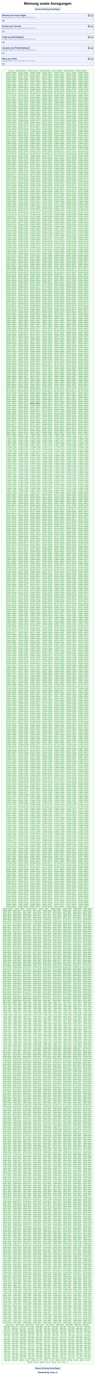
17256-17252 (47, 478)
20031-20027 (23, 314)
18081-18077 (83, 428)
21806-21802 (47, 208)
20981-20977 (11, 258)
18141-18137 (23, 426)
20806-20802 (11, 268)
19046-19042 (35, 372)
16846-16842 (23, 503)
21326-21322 (23, 237)
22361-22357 (59, 175)
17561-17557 (71, 460)
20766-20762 (23, 270)
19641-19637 (35, 337)
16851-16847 (11, 503)
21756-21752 (83, 210)
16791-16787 (71, 505)
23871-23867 (47, 85)
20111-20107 (83, 308)
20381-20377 (23, 293)
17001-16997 (71, 493)
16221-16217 (11, 541)
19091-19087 (11, 370)
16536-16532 (11, 522)
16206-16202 (47, 541)
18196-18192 (59, 422)
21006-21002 (35, 256)
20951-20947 (83, 258)
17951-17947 (59, 437)
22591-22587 (11, 162)
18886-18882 (83, 381)
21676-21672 (23, 216)
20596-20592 (11, 281)
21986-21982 (35, 198)
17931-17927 (23, 439)
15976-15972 (11, 555)
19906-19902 (71, 320)
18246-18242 (23, 420)
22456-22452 (83, 169)
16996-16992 (83, 493)
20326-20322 (71, 295)
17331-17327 (35, 474)
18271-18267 (47, 418)
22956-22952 (59, 139)
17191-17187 (35, 483)
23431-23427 (11, 112)
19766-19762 (71, 329)
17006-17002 (59, 493)
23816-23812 (11, 90)
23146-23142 (23, 129)
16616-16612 (71, 516)
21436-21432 (11, 231)
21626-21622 (59, 218)
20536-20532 (71, 283)
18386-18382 (23, 412)
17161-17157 (23, 485)
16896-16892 (71, 499)
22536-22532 (59, 164)
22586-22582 (23, 162)
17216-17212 (59, 480)
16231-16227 (71, 539)
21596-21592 (47, 221)
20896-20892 (47, 262)
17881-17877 (59, 441)
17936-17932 (11, 439)
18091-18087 (59, 428)
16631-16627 (35, 516)
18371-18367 (59, 412)
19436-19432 (23, 349)
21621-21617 (71, 218)
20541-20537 (59, 283)
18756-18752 (59, 389)
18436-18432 (71, 408)
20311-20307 (23, 297)
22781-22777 (59, 150)
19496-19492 (47, 345)
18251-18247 (11, 420)
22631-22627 (83, 158)
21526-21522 (47, 225)
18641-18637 (83, 395)
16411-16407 (59, 528)
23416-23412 (47, 112)
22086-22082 (47, 191)
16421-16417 (35, 528)
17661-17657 (83, 453)
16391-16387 (23, 530)
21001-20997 (47, 256)
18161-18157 (59, 424)
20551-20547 (35, 283)
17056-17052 (23, 491)
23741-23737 (23, 94)
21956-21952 (23, 200)
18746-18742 (83, 389)
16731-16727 (47, 510)
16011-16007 (11, 553)
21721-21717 (83, 212)
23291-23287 (11, 121)
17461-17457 (59, 466)
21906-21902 (59, 202)
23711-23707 (11, 96)
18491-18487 (23, 406)
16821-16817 (83, 503)
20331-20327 (59, 295)
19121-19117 (23, 368)
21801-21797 (59, 208)
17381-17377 (83, 470)
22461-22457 (71, 169)
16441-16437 (71, 526)
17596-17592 (71, 458)
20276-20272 (23, 300)
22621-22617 (23, 160)
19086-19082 (23, 370)
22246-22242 (83, 181)
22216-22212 (71, 183)
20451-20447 (23, 289)
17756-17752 (23, 449)
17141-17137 (71, 485)
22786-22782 (47, 150)
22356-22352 (71, 175)
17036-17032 (71, 491)
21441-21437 (83, 229)
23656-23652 (59, 98)
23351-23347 (35, 117)
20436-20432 (59, 289)
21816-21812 (23, 208)
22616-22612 (35, 160)
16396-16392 (11, 530)
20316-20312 (11, 297)
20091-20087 (47, 310)
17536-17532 (47, 462)
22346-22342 (11, 177)
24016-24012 (35, 77)
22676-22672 (59, 156)
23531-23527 (23, 106)
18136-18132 (35, 426)
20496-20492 (83, 285)
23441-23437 (71, 110)
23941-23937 (47, 81)
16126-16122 (71, 545)
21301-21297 (83, 237)
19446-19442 (83, 347)
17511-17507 (23, 464)
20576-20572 (59, 281)
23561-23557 (35, 104)
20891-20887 (59, 262)
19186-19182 (35, 364)
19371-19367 (11, 354)
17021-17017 (23, 493)
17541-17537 (35, 462)
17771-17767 (71, 447)
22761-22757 (23, 152)
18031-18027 (35, 433)
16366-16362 (83, 530)
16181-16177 (23, 543)
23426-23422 (23, 112)
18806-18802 (23, 387)
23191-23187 (83, 125)
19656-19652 (83, 335)
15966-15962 (35, 555)
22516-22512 (23, 166)
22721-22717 (35, 154)
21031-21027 (59, 254)
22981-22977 (83, 137)
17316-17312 (71, 474)
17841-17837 (71, 443)
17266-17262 (23, 478)
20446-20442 (35, 289)
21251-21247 (35, 241)
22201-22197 (23, 185)
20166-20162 (35, 306)
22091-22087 (35, 191)
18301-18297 (59, 416)
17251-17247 (59, 478)
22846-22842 (71, 146)
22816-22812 (59, 148)
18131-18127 (47, 426)
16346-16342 (47, 532)
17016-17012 (35, 493)
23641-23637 (11, 100)
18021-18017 (59, 433)
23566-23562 (23, 104)
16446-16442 (59, 526)
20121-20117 (59, 308)
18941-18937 (35, 379)
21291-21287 (23, 239)
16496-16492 (23, 524)
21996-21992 (11, 198)
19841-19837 (59, 325)
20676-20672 (71, 275)
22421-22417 (83, 171)
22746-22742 (59, 152)
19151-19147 (35, 366)
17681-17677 (35, 453)
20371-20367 (47, 293)
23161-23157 (71, 127)
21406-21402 (83, 231)
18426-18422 (11, 410)
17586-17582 (11, 460)
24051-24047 (35, 75)
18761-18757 (47, 389)
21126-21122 (83, 248)
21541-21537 (11, 225)
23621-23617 (59, 100)
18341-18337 (47, 414)
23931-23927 (71, 81)
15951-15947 (71, 555)
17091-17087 (23, 489)
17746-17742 (47, 449)
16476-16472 (71, 524)
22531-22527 (71, 164)
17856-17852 (35, 443)
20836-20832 (23, 266)
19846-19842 (47, 325)
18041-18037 (11, 433)
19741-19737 (47, 331)
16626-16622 (47, 516)
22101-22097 (11, 191)
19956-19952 (35, 318)
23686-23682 (71, 96)
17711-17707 (47, 451)
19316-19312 (59, 356)
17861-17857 (23, 443)
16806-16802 (35, 505)
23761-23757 (59, 92)
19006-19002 (47, 374)
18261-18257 (71, 418)
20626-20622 (23, 279)
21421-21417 (47, 231)
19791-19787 (11, 329)
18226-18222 (71, 420)
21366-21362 (11, 235)
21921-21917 (23, 202)
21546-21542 (83, 223)
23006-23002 (23, 137)
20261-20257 (59, 300)
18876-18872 (23, 383)
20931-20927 (47, 260)
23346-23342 (47, 117)
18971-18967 (47, 376)
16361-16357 (11, 532)
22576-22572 (47, 162)
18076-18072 (11, 431)
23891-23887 (83, 83)
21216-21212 (35, 243)
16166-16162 (59, 543)
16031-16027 (47, 551)
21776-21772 (35, 210)
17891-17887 (35, 441)
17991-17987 (47, 435)
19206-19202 (71, 362)
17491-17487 (71, 464)
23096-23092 (59, 131)
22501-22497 (59, 166)
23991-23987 (11, 79)
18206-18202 (35, 422)
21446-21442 (71, 229)
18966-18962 (59, 376)
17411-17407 (11, 470)
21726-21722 (71, 212)
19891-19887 (23, 322)
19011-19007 (35, 374)
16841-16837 (35, 503)
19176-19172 (59, 364)
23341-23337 (59, 117)
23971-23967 (59, 79)
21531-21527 (35, 225)
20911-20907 (11, 262)
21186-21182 (23, 245)
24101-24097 (81, 71)
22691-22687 (23, 156)
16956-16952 (11, 497)
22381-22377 (11, 175)
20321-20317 (83, 295)
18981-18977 (23, 376)
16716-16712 (83, 510)
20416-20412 (23, 291)
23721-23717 (71, 94)
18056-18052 (59, 431)
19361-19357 (35, 354)
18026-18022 (47, 433)
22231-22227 (35, 183)
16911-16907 (35, 499)
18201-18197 (47, 422)
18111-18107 (11, 428)
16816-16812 (11, 505)
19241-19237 (71, 360)
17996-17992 (35, 435)
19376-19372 (83, 352)
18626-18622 (35, 397)
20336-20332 (47, 295)
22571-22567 (59, 162)
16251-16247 (23, 539)
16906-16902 (47, 499)
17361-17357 (47, 472)
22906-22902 (11, 144)
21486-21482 (59, 227)
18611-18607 (71, 397)
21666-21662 (47, 216)
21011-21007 (23, 256)
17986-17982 (59, 435)
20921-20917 (71, 260)
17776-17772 (59, 447)
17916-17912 (59, 439)
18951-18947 (11, 379)
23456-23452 (35, 110)
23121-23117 (83, 129)
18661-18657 (35, 395)
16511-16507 (71, 522)
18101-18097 (35, 428)
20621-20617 (35, 279)
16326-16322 (11, 535)
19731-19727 (71, 331)
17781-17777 (47, 447)
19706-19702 (47, 333)
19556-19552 (71, 341)
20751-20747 (59, 270)
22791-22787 (35, 150)
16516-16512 (59, 522)
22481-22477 (23, 169)
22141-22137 (83, 187)
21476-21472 (83, 227)
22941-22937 (11, 142)
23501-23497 (11, 108)
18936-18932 (47, 379)
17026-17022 (11, 493)
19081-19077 (35, 370)
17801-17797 (83, 445)
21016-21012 (11, 256)
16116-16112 (11, 547)
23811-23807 (23, 90)
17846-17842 (59, 443)
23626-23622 (47, 100)
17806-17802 (71, 445)
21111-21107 (35, 250)
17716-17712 (35, 451)
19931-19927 (11, 320)
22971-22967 (23, 139)
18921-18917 (83, 379)
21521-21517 (59, 225)
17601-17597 (59, 458)
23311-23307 (47, 119)
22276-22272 (11, 181)
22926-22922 (47, 142)
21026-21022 (71, 254)
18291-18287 (83, 416)
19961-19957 (23, 318)
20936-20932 (35, 260)
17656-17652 (11, 456)
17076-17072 (59, 489)
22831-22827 (23, 148)
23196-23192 (71, 125)
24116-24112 (45, 71)
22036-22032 (83, 194)
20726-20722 (35, 273)
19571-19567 (35, 341)
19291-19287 (35, 358)
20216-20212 (83, 302)
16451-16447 (47, 526)
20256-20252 (71, 300)
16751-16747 (83, 508)
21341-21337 (71, 235)
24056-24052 (23, 75)
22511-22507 (35, 166)
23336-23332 (71, 117)
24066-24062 (83, 73)
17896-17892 (23, 441)
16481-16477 (59, 524)
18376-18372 (47, 412)
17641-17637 (47, 456)
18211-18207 (23, 422)
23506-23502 (83, 106)
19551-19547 (83, 341)
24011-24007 (47, 77)
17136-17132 (83, 485)
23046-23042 (11, 135)
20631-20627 (11, 279)
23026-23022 (59, 135)
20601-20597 (83, 279)
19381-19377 (71, 352)
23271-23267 (59, 121)
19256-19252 (35, 360)
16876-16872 (35, 501)
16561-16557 (35, 520)
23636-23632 (23, 100)
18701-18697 (23, 393)
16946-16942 (35, 497)
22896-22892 (35, 144)
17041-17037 (59, 491)
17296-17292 (35, 476)
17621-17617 (11, 458)
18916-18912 (11, 381)
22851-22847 (59, 146)
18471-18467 (71, 406)
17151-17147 (47, 485)
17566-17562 (59, 460)
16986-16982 (23, 495)
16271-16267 (59, 537)
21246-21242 (47, 241)
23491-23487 (35, 108)
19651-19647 (11, 337)
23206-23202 (47, 125)
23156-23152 (83, 127)
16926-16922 (83, 497)
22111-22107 (71, 189)
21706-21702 (35, 214)
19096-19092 (83, 368)
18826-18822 (59, 385)
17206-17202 (83, 480)
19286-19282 (47, 358)
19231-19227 (11, 362)
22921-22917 (59, 142)
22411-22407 (23, 173)
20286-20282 (83, 297)
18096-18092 (47, 428)
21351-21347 (47, 235)
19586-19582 (83, 339)
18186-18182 (83, 422)
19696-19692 (71, 333)
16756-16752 (71, 508)
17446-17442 (11, 468)
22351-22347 (83, 175)
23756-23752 (71, 92)
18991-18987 (83, 374)
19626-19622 (71, 337)
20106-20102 (11, 310)
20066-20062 (23, 312)
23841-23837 (35, 87)
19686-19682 (11, 335)
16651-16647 (71, 514)
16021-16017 (71, 551)
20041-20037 (83, 312)
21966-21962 (83, 198)
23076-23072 (23, 133)
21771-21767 (47, 210)
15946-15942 (83, 555)
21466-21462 (23, 229)
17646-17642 (35, 456)
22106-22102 (83, 189)
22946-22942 (83, 139)
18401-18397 (71, 410)
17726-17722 (11, 451)
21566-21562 (35, 223)
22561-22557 (83, 162)
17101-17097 (83, 487)
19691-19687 (83, 333)
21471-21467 (11, 229)
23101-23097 (47, 131)
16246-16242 (35, 539)
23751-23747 (83, 92)
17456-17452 (71, 466)
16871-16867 (47, 501)
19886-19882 (35, 322)
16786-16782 (83, 505)
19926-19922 (23, 320)
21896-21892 (83, 202)
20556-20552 (23, 283)
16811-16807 (23, 505)
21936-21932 (71, 200)
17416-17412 (83, 468)
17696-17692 (83, 451)
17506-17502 (35, 464)
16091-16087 (71, 547)
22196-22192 (35, 185)
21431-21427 (23, 231)
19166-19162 (83, 364)
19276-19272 (71, 358)
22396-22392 (59, 173)
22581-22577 (35, 162)
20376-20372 (35, 293)
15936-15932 (23, 557)
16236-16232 (59, 539)
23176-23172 (35, 127)
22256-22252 (59, 181)
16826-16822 (71, 503)
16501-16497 (11, 524)
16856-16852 (83, 501)
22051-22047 (47, 194)
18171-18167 (35, 424)
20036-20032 (11, 314)
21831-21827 (71, 206)
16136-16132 (47, 545)
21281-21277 (47, 239)
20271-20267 (35, 300)
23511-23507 (71, 106)
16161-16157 (71, 543)
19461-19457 (47, 347)
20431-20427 (71, 289)
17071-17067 (71, 489)
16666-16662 (35, 514)
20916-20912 (83, 260)
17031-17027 (83, 491)
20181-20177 (83, 304)
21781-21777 (23, 210)
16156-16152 (83, 543)
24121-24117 (33, 71)
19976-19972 (71, 316)
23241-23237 (47, 123)
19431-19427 (35, 349)
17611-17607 (35, 458)
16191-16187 (83, 541)
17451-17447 (83, 466)
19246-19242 (59, 360)
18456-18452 (23, 408)
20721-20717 (47, 273)
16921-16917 (11, 499)
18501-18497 (83, 404)
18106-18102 (23, 428)
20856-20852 (59, 264)
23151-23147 (11, 129)
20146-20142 (83, 306)
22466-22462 (59, 169)
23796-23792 (59, 90)
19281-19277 (59, 358)
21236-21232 (71, 241)
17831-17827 (11, 445)
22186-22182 (59, 185)
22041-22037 (71, 194)
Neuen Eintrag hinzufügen (47, 9)
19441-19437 (11, 349)
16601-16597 (23, 518)
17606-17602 (47, 458)
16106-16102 (35, 547)
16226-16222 (83, 539)
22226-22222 (47, 183)
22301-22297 (35, 179)
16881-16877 (23, 501)
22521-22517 (11, 166)
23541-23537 (83, 104)
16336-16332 (71, 532)
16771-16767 (35, 508)
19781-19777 (35, 329)
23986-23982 (23, 79)
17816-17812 (47, 445)
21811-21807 (35, 208)
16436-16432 (83, 526)
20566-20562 (83, 281)
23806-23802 (35, 90)
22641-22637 (59, 158)
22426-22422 (71, 171)
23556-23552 (47, 104)
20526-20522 (11, 285)
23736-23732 (35, 94)
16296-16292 (83, 535)
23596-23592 (35, 102)
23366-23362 (83, 114)
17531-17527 (59, 462)
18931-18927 (59, 379)
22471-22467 (47, 169)
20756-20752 (47, 270)
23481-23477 (59, 108)
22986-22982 (71, 137)
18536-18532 (83, 401)
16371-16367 (71, 530)
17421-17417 (71, 468)
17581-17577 (23, 460)
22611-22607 (47, 160)
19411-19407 (83, 349)
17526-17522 (71, 462)
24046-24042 (47, 75)
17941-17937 (83, 437)
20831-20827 (35, 266)
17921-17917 (47, 439)
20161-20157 (47, 306)
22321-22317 (71, 177)
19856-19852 (23, 325)
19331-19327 (23, 356)
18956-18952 (83, 376)
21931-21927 (83, 200)
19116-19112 (35, 368)
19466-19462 (35, 347)
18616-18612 (59, 397)
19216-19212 (47, 362)
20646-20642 (59, 277)
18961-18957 (71, 376)
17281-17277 (71, 476)
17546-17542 (23, 462)
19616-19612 (11, 339)
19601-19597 (47, 339)
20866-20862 (35, 264)
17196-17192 (23, 483)
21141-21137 (47, 248)
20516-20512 (35, 285)
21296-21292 (11, 239)
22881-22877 (71, 144)
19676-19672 (35, 335)
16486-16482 (47, 524)
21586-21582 (71, 221)
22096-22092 (23, 191)
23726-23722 (59, 94)
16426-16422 (23, 528)
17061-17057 (11, 491)
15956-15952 (59, 555)
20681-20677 (59, 275)
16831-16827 (59, 503)
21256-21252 (23, 241)
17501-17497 (47, 464)
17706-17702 (59, 451)
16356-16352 (23, 532)
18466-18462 (83, 406)
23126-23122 (71, 129)
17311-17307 (83, 474)
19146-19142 (47, 366)
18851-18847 (83, 383)
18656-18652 (47, 395)
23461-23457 (23, 110)
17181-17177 (59, 483)
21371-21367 (83, 233)
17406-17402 (23, 470)
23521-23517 (47, 106)
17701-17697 (71, 451)
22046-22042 (59, 194)
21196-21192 (83, 243)
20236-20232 (35, 302)
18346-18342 (35, 414)
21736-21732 (47, 212)
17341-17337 (11, 474)
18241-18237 (35, 420)
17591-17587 (83, 458)
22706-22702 (71, 154)
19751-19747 (23, 331)
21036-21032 (47, 254)
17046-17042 (47, 491)
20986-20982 (83, 256)
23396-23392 (11, 114)
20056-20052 (47, 312)
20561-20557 (11, 283)
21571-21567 (23, 223)
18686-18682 (59, 393)
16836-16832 (47, 503)
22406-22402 (35, 173)
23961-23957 (83, 79)
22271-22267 (23, 181)
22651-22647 (35, 158)
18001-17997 (23, 435)
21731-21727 (59, 212)
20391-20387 (83, 291)
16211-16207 (35, 541)
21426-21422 (35, 231)
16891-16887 (83, 499)
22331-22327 (47, 177)
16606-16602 (11, 518)
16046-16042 (11, 551)
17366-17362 (35, 472)
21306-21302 (71, 237)
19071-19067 (59, 370)
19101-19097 (71, 368)
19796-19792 (83, 327)
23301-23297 (71, 119)
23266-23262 (71, 121)
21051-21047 (11, 254)
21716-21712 (11, 214)
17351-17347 (71, 472)
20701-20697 (11, 275)
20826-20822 (47, 266)
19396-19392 (35, 352)
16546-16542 (71, 520)
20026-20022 (35, 314)
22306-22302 (23, 179)
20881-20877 (83, 262)
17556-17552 (83, 460)
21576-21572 (11, 223)
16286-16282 (23, 537)
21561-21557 (47, 223)
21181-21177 (35, 245)
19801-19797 (71, 327)
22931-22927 (35, 142)
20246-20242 (11, 302)
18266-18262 (59, 418)
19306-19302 (83, 356)
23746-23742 (11, 94)
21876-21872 (47, 204)
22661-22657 (11, 158)
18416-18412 (35, 410)
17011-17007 (47, 493)
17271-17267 (11, 478)
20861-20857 (47, 264)
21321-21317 (35, 237)
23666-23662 (35, 98)
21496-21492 (35, 227)
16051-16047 (83, 549)
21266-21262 (83, 239)
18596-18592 (23, 399)
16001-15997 (35, 553)
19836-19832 (71, 325)
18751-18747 (71, 389)
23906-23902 (47, 83)
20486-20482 (23, 287)
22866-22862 (23, 146)
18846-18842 (11, 385)
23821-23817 (83, 87)
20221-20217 (71, 302)
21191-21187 (11, 245)
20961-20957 (59, 258)
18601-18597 (11, 399)
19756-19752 (11, 331)
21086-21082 (11, 252)
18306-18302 (47, 416)
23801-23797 (47, 90)
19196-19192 (11, 364)
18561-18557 (23, 401)
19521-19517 (71, 343)
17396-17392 (47, 470)
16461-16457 (23, 526)
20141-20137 (11, 308)
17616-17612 (23, 458)
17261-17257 (35, 478)
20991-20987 (71, 256)
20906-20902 (23, 262)
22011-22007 (59, 196)
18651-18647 (59, 395)
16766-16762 (47, 508)
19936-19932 (83, 318)
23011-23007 (11, 137)
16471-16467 (83, 524)
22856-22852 (47, 146)
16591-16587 (47, 518)
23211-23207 (35, 125)
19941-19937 (71, 318)
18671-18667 (11, 395)
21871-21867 (59, 204)
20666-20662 (11, 277)
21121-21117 (11, 250)
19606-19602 (35, 339)
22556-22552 (11, 164)
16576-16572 (83, 518)
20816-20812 (71, 266)
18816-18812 (83, 385)
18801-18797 (35, 387)
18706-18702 (11, 393)
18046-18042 (83, 431)
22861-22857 (35, 146)
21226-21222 (11, 243)
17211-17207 (71, 480)
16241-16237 (47, 539)
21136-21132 (59, 248)
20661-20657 (23, 277)
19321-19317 (47, 356)
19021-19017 (11, 374)
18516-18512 (47, 404)
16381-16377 (47, 530)
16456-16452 (35, 526)
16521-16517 (47, 522)
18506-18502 (71, 404)
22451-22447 (11, 171)
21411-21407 (71, 231)
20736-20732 (11, 273)
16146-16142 (23, 545)
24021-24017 (23, 77)
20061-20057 (35, 312)
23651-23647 (71, 98)
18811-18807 (11, 387)
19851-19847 (35, 325)
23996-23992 (83, 77)
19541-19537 (23, 343)
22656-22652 (23, 158)
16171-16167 (47, 543)
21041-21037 (35, 254)
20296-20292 (59, 297)
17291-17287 (47, 476)
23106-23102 (35, 131)
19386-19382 (59, 352)
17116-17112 (47, 487)
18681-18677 (71, 393)
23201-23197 (59, 125)
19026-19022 (83, 372)
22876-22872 (83, 144)
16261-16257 (83, 537)
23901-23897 (59, 83)
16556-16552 (47, 520)
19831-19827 (83, 325)
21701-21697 (47, 214)
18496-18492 (11, 406)
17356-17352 (59, 472)
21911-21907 (47, 202)
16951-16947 (23, 497)
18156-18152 (71, 424)
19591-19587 (71, 339)
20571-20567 (71, 281)
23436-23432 (83, 110)
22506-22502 (47, 166)
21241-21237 (59, 241)
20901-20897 (35, 262)
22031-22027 (11, 196)
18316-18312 (23, 416)
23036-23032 (35, 135)
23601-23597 (23, 102)
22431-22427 (59, 171)
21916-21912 (35, 202)
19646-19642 (23, 337)
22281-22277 (83, 179)
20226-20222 (59, 302)
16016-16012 (83, 551)
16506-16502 (83, 522)
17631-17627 (71, 456)
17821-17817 (35, 445)
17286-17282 (59, 476)
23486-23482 (47, 108)
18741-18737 (11, 391)
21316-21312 (47, 237)
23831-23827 (59, 87)
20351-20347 (11, 295)
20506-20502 (59, 285)
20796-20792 (35, 268)
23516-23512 (59, 106)
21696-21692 (59, 214)
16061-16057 (59, 549)
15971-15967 (23, 555)
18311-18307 (35, 416)
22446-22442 (23, 171)
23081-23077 (11, 133)
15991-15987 (59, 553)
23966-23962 (71, 79)
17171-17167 (83, 483)
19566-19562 (47, 341)
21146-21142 (35, 248)
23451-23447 (47, 110)
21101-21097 (59, 250)
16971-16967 (59, 495)
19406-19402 (11, 352)
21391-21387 (35, 233)
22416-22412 (11, 173)
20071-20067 (11, 312)
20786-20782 (59, 268)
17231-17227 (23, 480)
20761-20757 (35, 270)
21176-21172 (47, 245)
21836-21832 (59, 206)
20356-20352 (83, 293)
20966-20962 (47, 258)
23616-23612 (71, 100)
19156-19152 (23, 366)
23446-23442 (59, 110)
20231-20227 (47, 302)
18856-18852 (71, 383)
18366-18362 (71, 412)
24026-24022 (11, 77)
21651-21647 (83, 216)
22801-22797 (11, 150)
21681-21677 (11, 216)
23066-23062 (47, 133)
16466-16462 (11, 526)
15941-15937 (11, 557)
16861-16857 (71, 501)
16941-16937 (47, 497)
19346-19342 (71, 354)
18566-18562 (11, 401)
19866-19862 (83, 322)
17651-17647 (23, 456)
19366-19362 (23, 354)
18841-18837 (23, 385)
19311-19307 (71, 356)
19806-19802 (59, 327)
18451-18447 (35, 408)
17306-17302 (11, 476)
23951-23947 (23, 81)
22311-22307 (11, 179)
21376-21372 (71, 233)
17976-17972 (83, 435)
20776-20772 (83, 268)
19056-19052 (11, 372)
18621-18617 (47, 397)
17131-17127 (11, 487)
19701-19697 (59, 333)
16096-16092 (59, 547)
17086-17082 (35, 489)
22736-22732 (83, 152)
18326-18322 (83, 414)
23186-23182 (11, 127)
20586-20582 (35, 281)
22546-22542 (35, 164)
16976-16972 (47, 495)
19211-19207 (59, 362)
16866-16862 (59, 501)
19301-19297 (11, 358)
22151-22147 (59, 187)
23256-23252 (11, 123)
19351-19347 (59, 354)
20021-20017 (47, 314)
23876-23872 (35, 85)
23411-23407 (59, 112)
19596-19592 (59, 339)
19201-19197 (83, 362)
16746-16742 (11, 510)
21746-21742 (23, 212)
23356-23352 (23, 117)
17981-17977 (71, 435)
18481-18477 (47, 406)
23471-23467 (83, 108)
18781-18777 (83, 387)
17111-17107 (59, 487)
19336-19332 (11, 356)
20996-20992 (59, 256)
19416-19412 (71, 349)
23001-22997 (35, 137)
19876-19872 (59, 322)
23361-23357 (11, 117)
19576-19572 (23, 341)
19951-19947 (47, 318)
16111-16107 (23, 547)
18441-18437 (59, 408)
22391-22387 (71, 173)
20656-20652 (35, 277)
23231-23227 (71, 123)
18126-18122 (59, 426)
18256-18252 (83, 418)
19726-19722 (83, 331)
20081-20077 (71, 310)
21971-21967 (71, 198)
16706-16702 (23, 512)
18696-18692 (35, 393)
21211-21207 (47, 243)
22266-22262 (35, 181)
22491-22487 (83, 166)
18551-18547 (47, 401)
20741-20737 (83, 270)
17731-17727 (83, 449)
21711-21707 (23, 214)
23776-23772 (23, 92)
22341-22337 (23, 177)
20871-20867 (23, 264)
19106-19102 (59, 368)
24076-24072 (59, 73)
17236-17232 (11, 480)
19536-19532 (35, 343)
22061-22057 (23, 194)
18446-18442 (47, 408)
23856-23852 (83, 85)
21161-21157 (83, 245)
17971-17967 (11, 437)
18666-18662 (23, 395)
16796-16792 (59, 505)
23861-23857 (71, 85)
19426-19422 (47, 349)
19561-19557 (59, 341)
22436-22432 (47, 171)
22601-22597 (71, 160)
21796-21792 (71, 208)
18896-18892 (59, 381)
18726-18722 (47, 391)
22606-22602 (59, 160)
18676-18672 (83, 393)
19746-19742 (35, 331)
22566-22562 (71, 162)
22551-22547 (23, 164)
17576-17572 (35, 460)
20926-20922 (59, 260)
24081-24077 (47, 73)
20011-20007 (71, 314)
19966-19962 (11, 318)
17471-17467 (35, 466)
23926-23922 (83, 81)
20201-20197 (35, 304)
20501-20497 (71, 285)
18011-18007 (83, 433)
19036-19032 (59, 372)
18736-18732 (23, 391)
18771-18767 (23, 389)
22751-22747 (47, 152)
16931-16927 (71, 497)
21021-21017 (83, 254)
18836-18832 (35, 385)
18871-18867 (35, 383)
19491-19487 (59, 345)
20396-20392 (71, 291)
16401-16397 (83, 528)
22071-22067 (83, 191)
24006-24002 (59, 77)
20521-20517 (23, 285)
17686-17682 (23, 453)
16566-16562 (23, 520)
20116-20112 (71, 308)
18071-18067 (23, 431)
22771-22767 (83, 150)
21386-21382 (47, 233)
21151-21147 (23, 248)
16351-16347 (35, 532)
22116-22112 (59, 189)
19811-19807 (47, 327)
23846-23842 (23, 87)
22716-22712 (47, 154)
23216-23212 (23, 125)
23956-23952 (11, 81)
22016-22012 (47, 196)
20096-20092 (35, 310)
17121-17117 (35, 487)
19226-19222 (23, 362)
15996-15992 (47, 553)
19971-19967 (83, 316)
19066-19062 (71, 370)
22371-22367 (35, 175)
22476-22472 (35, 169)
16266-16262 (71, 537)
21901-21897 (71, 202)
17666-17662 (71, 453)
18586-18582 (47, 399)
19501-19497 (35, 345)
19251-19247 (47, 360)
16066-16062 (47, 549)
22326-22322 (59, 177)
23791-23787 (71, 90)
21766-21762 (59, 210)
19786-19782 (23, 329)
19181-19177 (47, 364)
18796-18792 (47, 387)
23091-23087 (71, 131)
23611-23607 (83, 100)
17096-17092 (11, 489)
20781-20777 (71, 268)
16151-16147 (11, 545)
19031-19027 (71, 372)
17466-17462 (47, 466)
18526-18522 (23, 404)
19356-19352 (47, 354)
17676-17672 (47, 453)
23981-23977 (35, 79)
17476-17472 (23, 466)
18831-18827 (47, 385)
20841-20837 (11, 266)
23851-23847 (11, 87)
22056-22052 (35, 194)
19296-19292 (23, 358)
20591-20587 (23, 281)
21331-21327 (11, 237)
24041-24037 (59, 75)
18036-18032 (23, 433)
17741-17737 (59, 449)
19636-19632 (47, 337)
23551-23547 (59, 104)
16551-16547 (59, 520)
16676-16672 (11, 514)
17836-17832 (83, 443)
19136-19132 (71, 366)
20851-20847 (71, 264)
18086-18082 (71, 428)
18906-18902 (35, 381)
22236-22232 (23, 183)
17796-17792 (11, 447)
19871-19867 (71, 322)
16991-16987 (11, 495)
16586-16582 (59, 518)
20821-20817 (59, 266)
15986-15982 (71, 553)
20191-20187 (59, 304)
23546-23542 (71, 104)
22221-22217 (59, 183)
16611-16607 (83, 516)
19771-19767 (59, 329)
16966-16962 (71, 495)
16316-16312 (35, 535)
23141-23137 (35, 129)
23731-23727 (47, 94)
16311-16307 (47, 535)
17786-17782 (35, 447)
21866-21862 (71, 204)
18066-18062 (35, 431)
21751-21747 (11, 212)
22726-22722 (23, 154)
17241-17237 (83, 478)
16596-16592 (35, 518)
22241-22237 (11, 183)
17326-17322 (47, 474)
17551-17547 (11, 462)
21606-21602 (23, 221)
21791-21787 (83, 208)
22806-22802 (83, 148)
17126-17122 (23, 487)
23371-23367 (71, 114)
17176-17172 (71, 483)
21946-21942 (47, 200)
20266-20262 (47, 300)
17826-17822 (23, 445)
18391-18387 (11, 412)
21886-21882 (23, 204)
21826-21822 (83, 206)
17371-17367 (23, 472)
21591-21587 (59, 221)
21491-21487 (47, 227)
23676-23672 (11, 98)
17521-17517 (83, 462)
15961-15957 (47, 555)
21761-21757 (71, 210)
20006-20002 (83, 314)
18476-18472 (59, 406)
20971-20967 (35, 258)
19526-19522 (59, 343)
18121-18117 (71, 426)
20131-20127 (35, 308)
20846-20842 (83, 264)
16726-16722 (59, 510)
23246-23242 (35, 123)
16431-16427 (11, 528)
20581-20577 (47, 281)
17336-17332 (23, 474)
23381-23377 (47, 114)
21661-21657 (59, 216)
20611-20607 (59, 279)
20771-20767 (11, 270)
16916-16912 (23, 499)
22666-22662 (83, 156)
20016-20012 (59, 314)
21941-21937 (59, 200)
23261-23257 (83, 121)
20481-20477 (35, 287)
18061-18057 (47, 431)
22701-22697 (83, 154)
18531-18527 (11, 404)
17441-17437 (23, 468)
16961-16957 (83, 495)
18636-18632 (11, 397)
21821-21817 (11, 208)
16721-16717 (71, 510)
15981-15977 (83, 553)
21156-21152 (11, 248)
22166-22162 (23, 187)
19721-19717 (11, 333)
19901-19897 (83, 320)
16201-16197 (59, 541)
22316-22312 (83, 177)
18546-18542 (59, 401)
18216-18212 (11, 422)
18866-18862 (47, 383)
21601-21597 (35, 221)
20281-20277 (11, 300)
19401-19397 (23, 352)
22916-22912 (71, 142)
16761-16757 (59, 508)
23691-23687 (59, 96)
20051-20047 (59, 312)
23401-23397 (83, 112)
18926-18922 (71, 379)
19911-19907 (59, 320)
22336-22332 (35, 177)
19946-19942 (59, 318)
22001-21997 (83, 196)
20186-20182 (71, 304)
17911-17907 (71, 439)
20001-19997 (11, 316)
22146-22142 (71, 187)
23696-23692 (47, 96)
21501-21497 (23, 227)
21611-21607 (11, 221)
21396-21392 (23, 233)
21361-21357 (23, 235)
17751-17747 (35, 449)
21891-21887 (11, 204)
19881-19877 (47, 322)
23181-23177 (23, 127)
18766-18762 (35, 389)
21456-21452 (47, 229)
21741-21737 (35, 212)
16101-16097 (47, 547)
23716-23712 (83, 94)
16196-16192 (71, 541)
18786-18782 (71, 387)
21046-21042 (23, 254)
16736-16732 (35, 510)
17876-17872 (71, 441)
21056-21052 (83, 252)
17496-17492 (59, 464)
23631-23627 (35, 100)
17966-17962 (23, 437)
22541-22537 (47, 164)
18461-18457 (11, 408)
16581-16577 (71, 518)
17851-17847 (47, 443)
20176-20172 (11, 306)
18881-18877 (11, 383)
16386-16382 (35, 530)
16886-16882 (11, 501)
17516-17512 (11, 464)
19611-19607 (23, 339)
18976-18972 (35, 376)
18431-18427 (83, 408)
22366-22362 (47, 175)
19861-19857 (11, 325)
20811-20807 (83, 266)
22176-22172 (83, 185)
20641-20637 (71, 277)
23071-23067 (35, 133)
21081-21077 (23, 252)
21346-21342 (59, 235)
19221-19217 (35, 362)
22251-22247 (71, 181)
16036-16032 (35, 551)
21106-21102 (47, 250)
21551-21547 (71, 223)
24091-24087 (23, 73)
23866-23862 (59, 85)
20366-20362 (59, 293)
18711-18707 (83, 391)
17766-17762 (83, 447)
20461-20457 (83, 287)
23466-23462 (11, 110)
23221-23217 (11, 125)
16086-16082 (83, 547)
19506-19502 (23, 345)
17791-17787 (23, 447)
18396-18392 (83, 410)
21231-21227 (83, 241)
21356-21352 (35, 235)
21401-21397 (11, 233)
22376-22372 (23, 175)
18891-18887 (71, 381)
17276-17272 (83, 476)
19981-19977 (59, 316)
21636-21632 (35, 218)
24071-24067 (71, 73)
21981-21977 (47, 198)
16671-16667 (23, 514)
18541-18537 (71, 401)
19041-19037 (47, 372)
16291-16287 (11, 537)
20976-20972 (23, 258)
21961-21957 (11, 200)
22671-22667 (71, 156)
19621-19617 (83, 337)
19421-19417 (59, 349)
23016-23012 (83, 135)
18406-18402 (59, 410)
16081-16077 (11, 549)
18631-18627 (23, 397)
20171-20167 (23, 306)
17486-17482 (83, 464)
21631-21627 (47, 218)
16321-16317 (23, 535)
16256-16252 (11, 539)
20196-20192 (47, 304)
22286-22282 (71, 179)
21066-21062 (59, 252)
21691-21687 (71, 214)
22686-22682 (35, 156)
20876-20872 (11, 264)
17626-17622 (83, 456)
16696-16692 (47, 512)
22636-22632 (71, 158)
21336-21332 (83, 235)
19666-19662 (59, 335)
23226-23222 (83, 123)
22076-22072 (71, 191)
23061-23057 (59, 133)
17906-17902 (83, 439)
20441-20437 (47, 289)
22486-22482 (11, 169)
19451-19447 (71, 347)
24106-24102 (69, 71)
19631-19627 (59, 337)
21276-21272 (59, 239)
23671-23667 (23, 98)
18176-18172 (23, 424)
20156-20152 (59, 306)
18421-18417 (23, 410)
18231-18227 (59, 420)
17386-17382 (71, 470)
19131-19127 (83, 366)
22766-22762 (11, 152)
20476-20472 (47, 287)
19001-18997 (59, 374)
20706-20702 (83, 273)
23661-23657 (47, 98)
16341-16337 (59, 532)
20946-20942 (11, 260)
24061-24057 (11, 75)
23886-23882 (11, 85)
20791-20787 (47, 268)
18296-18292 (71, 416)
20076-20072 (83, 310)
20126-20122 (47, 308)
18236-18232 (47, 420)
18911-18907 (23, 381)
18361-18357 (83, 412)
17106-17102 (71, 487)
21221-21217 (23, 243)
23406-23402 (71, 112)
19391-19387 (47, 352)
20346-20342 (23, 295)
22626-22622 (11, 160)
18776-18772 (11, 389)
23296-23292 (83, 119)
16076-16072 (23, 549)
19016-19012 (23, 374)
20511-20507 (47, 285)
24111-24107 (57, 71)
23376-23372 (59, 114)
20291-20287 (71, 297)
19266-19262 (11, 360)
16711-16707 (11, 512)
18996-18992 (71, 374)
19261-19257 (23, 360)
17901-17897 (11, 441)
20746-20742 (71, 270)
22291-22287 (59, 179)
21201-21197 (71, 243)
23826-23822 (71, 87)
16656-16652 (59, 514)
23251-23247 (23, 123)
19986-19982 (47, 316)
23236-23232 (59, 123)
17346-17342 (83, 472)
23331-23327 (83, 117)
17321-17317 (59, 474)
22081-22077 (59, 191)
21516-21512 (71, 225)
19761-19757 (83, 329)
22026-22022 (23, 196)
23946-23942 (35, 81)
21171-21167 (59, 245)
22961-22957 (47, 139)
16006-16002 (23, 553)
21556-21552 (59, 223)
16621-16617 (59, 516)
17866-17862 (11, 443)
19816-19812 (35, 327)
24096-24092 (11, 73)
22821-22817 (47, 148)
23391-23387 (23, 114)
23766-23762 (47, 92)
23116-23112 (11, 131)
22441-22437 (35, 171)
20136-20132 (23, 308)
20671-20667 (83, 275)
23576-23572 (83, 102)
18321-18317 (11, 416)
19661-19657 (71, 335)
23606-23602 (11, 102)
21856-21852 (11, 206)
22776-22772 (71, 150)
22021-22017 (35, 196)
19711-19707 (35, 333)
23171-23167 (47, 127)
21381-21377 (59, 233)
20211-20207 (11, 304)
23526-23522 (35, 106)
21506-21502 (11, 227)
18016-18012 (71, 433)
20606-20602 (71, 279)
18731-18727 (35, 391)
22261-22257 (47, 181)
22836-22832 (11, 148)
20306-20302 (35, 297)
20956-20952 (71, 258)
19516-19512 (83, 343)
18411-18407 (47, 410)
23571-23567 (11, 104)
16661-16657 (47, 514)
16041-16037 (23, 551)
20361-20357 (71, 293)
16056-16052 (71, 549)
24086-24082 (35, 73)
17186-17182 (47, 483)
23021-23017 (71, 135)
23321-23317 (23, 119)
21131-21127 (71, 248)
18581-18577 (59, 399)
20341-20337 (35, 295)
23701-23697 (35, 96)
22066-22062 (11, 194)
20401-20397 (59, 291)
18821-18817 (71, 385)
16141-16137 (35, 545)
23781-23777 (11, 92)
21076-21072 (35, 252)
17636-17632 (59, 456)
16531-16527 (23, 522)
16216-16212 (23, 541)
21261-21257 (11, 241)
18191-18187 (71, 422)
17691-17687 (11, 453)
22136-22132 (11, 189)
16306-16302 (59, 535)
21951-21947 (35, 200)
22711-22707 (59, 154)
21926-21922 (11, 202)
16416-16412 (47, 528)
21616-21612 (83, 218)
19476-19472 (11, 347)
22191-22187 (47, 185)
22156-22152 (47, 187)
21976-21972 (59, 198)
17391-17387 (59, 470)
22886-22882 (59, 144)
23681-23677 (83, 96)
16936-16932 (59, 497)
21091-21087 (83, 250)
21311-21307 (59, 237)
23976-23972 (47, 79)
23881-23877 (23, 85)
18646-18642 (71, 395)
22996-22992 (47, 137)
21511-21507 (83, 225)
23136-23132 (47, 129)
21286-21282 (35, 239)
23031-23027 (47, 135)
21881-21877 (35, 204)
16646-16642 (83, 514)
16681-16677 (83, 512)
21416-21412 (59, 231)
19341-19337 (83, 354)
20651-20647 (47, 277)
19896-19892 (11, 322)
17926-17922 (35, 439)
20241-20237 (23, 302)
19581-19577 (11, 341)
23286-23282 (23, 121)
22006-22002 (71, 196)
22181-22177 (71, 185)
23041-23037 (23, 135)
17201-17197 (11, 483)
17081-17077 (47, 489)
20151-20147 (71, 306)
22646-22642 (47, 158)
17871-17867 (83, 441)
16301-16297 (71, 535)
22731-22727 (11, 154)
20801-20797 (23, 268)
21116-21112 (23, 250)
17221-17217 (47, 480)
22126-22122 (35, 189)
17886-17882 (47, 441)
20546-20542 (47, 283)
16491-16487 (35, 524)
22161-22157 (35, 187)
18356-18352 (11, 414)
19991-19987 (35, 316)
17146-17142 (59, 485)
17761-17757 (11, 449)
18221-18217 (83, 420)
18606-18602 (83, 397)
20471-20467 (59, 287)
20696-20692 (23, 275)
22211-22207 (83, 183)
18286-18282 (11, 418)
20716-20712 (59, 273)
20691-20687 (35, 275)
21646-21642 (11, 218)
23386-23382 (35, 114)
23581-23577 (71, 102)
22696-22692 (11, 156)
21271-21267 (71, 239)
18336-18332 (59, 414)
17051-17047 (35, 491)
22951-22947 (71, 139)
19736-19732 (59, 331)
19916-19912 (47, 320)
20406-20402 (47, 291)
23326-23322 (11, 119)
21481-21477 (71, 227)
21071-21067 (47, 252)
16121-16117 (83, 545)
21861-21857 (83, 204)
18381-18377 (35, 412)
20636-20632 (83, 277)
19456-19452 (59, 347)
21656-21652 (71, 216)
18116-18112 (83, 426)
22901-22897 (23, 144)
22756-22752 (35, 152)
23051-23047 (83, 133)
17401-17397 (35, 470)
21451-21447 (59, 229)
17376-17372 (11, 472)
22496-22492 (71, 166)
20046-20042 (71, 312)
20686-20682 (47, 275)
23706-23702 (23, 96)
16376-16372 (59, 530)
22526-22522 (83, 164)
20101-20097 (23, 310)
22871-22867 (11, 146)
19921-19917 (35, 320)
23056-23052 (71, 133)
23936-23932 (59, 81)
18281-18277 (23, 418)
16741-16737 (23, 510)
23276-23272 (47, 121)
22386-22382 (83, 173)
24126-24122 (21, 71)
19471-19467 (23, 347)
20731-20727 (23, 273)
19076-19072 (47, 370)
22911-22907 (83, 142)
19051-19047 (23, 372)
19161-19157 (11, 366)
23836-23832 (47, 87)
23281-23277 (35, 121)
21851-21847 (23, 206)
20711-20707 (71, 273)
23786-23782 (83, 90)
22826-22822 (35, 148)
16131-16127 (59, 545)
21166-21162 (71, 245)
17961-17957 (35, 437)
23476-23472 (71, 108)
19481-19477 (83, 345)
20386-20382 (11, 293)
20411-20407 (35, 291)
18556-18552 (35, 401)
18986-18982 (11, 376)
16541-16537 (83, 520)
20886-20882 (71, 262)
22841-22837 (83, 146)
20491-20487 (11, 287)
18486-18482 (35, 406)
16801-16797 (47, 505)
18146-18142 (11, 426)
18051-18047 (71, 431)
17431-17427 (47, 468)
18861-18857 (59, 383)
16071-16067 (35, 549)
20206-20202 (23, 304)
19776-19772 (47, 329)
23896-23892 (71, 83)
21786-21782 (11, 210)
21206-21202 (59, 243)
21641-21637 (23, 218)
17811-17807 (59, 445)
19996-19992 (23, 316)
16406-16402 (71, 528)
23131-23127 (59, 129)
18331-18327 (71, 414)
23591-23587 (47, 102)
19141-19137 (59, 366)
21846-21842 (35, 206)
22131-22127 (23, 189)
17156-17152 (35, 485)
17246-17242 (71, 478)
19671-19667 (47, 335)
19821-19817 (23, 327)
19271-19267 (83, 358)
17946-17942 (71, 437)
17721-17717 (23, 451)
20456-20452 (11, 289)
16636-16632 (23, 516)
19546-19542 (11, 343)
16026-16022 (59, 551)
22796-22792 (23, 150)
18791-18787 (59, 387)
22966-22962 (35, 139)
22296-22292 (47, 179)
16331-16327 (83, 532)
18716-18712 (71, 391)
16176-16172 (35, 543)
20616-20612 (47, 279)
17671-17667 (59, 453)
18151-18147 (83, 424)
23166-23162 (59, 127)
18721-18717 (59, 391)
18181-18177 (11, 424)
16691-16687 (59, 512)
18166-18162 (47, 424)
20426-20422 (83, 289)
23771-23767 (35, 92)
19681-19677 (23, 335)
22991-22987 (59, 137)
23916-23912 (23, 83)
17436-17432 (35, 468)
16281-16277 (35, 537)
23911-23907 (35, 83)
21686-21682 (83, 214)
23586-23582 (59, 102)
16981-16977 (35, 495)
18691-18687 (47, 393)
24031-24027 (83, 75)
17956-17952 (47, 437)
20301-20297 (47, 297)
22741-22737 (71, 152)
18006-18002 (11, 435)
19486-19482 (71, 345)
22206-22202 (11, 185)
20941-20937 (23, 260)
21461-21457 (35, 229)
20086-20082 (59, 310)
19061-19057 (83, 370)
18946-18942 (23, 379)
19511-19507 (11, 345)
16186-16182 (11, 543)
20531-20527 (83, 283)
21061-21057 (71, 252)
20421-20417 (11, 291)
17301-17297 (23, 476)
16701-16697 (35, 512)
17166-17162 (11, 485)
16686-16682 (71, 512)
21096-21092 (71, 250)
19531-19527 (47, 343)
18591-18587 (35, 399)
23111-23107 (23, 131)
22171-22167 (11, 187)
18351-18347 (23, 414)
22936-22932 (23, 142)
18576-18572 (71, 399)
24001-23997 (71, 77)
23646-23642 (83, 98)
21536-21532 (23, 225)
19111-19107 (47, 368)
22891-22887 (47, 144)
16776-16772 (23, 508)
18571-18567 (83, 399)
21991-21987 (23, 198)
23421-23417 (35, 112)
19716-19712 (23, 333)
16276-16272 (47, 537)
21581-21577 (83, 221)
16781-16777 (11, 508)
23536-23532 (11, 106)
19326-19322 (35, 356)
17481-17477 (11, 466)
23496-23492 (23, 108)
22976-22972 (11, 139)
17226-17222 (35, 480)
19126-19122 (11, 368)
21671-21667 (35, 216)
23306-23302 (59, 119)
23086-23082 (83, 131)
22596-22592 (83, 160)
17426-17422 (59, 468)
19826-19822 (11, 327)
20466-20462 (71, 287)
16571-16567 (11, 520)
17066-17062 (83, 489)
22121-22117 (47, 189)
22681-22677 (47, 156)
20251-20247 (83, 300)
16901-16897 (59, 499)
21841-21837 (47, 206)
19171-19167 (71, 364)
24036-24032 (71, 75)
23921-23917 (11, 83)
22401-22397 (47, 173)
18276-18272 (35, 418)
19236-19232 (83, 360)
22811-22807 (71, 148)
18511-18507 (59, 404)
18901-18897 (47, 381)
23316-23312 (35, 119)
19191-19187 (23, 364)
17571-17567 (47, 460)
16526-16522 (35, 522)
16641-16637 (11, 516)
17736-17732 (71, 449)
